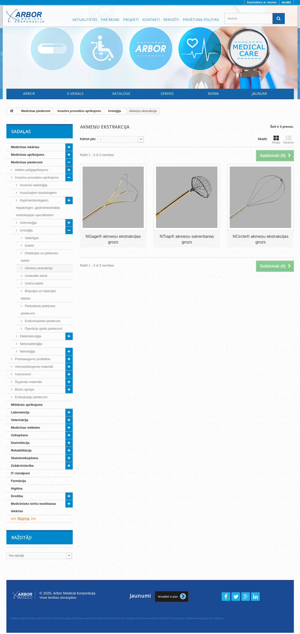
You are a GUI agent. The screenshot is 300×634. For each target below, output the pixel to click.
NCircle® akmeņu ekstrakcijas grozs (260, 239)
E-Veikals (75, 93)
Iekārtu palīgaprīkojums (31, 170)
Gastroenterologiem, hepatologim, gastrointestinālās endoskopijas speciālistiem (38, 207)
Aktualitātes (84, 19)
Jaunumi (259, 93)
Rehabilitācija (21, 450)
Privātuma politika (201, 19)
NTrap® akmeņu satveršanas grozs (187, 239)
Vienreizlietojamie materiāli (33, 366)
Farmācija (18, 481)
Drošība (17, 496)
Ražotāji (21, 537)
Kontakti (151, 19)
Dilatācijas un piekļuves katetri (39, 256)
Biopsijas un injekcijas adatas (38, 294)
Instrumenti (22, 374)
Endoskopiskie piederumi (42, 321)
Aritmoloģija (28, 223)
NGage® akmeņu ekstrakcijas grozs (113, 239)
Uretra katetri (33, 283)
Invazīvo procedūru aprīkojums (36, 177)
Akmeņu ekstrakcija (38, 268)
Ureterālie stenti (35, 276)
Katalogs (121, 93)
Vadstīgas (31, 238)
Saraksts (288, 139)
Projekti (131, 19)
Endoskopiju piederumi (30, 397)
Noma (213, 93)
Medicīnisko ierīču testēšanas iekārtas (33, 507)
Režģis (276, 139)
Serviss (167, 93)
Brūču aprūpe (24, 389)
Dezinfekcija (20, 443)
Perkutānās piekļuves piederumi (38, 309)
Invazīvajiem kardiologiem (38, 193)
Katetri (29, 245)
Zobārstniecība (22, 465)
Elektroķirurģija (30, 336)
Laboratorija (20, 412)
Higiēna (17, 488)
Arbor (29, 93)
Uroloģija (26, 230)
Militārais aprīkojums (27, 405)
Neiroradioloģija (30, 344)
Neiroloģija (27, 351)
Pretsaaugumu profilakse (32, 359)
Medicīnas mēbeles (25, 427)
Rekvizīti (171, 19)
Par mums (110, 19)
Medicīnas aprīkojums (27, 154)
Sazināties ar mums (262, 2)
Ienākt (286, 2)
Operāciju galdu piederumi (43, 328)
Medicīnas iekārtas (25, 147)
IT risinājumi (20, 473)
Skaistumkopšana (24, 458)
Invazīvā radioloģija (33, 185)
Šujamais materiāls (28, 382)
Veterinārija (19, 420)
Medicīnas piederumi (27, 162)
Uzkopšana (19, 435)
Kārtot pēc (88, 139)
